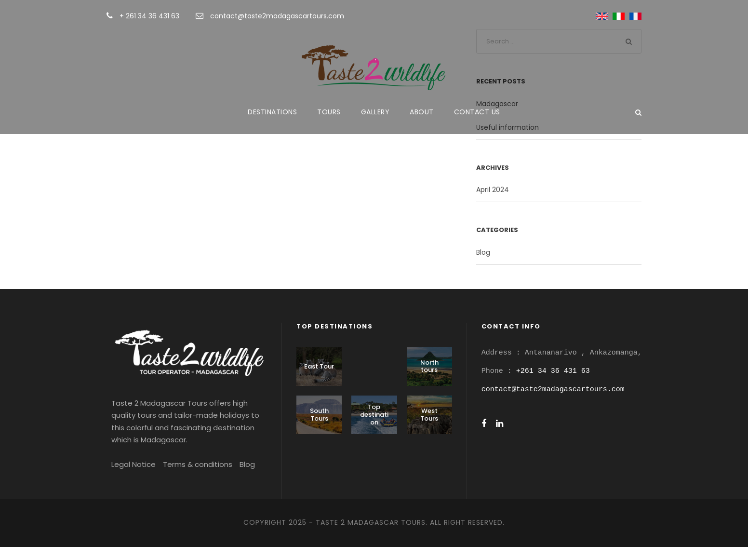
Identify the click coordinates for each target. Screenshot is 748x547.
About (422, 112)
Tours (329, 112)
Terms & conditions (197, 464)
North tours (429, 366)
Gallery (375, 112)
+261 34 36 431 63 (553, 371)
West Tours (429, 414)
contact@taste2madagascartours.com (277, 16)
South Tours (319, 414)
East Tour (319, 366)
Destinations (272, 112)
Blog (483, 252)
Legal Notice (133, 464)
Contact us (477, 112)
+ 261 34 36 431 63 (150, 16)
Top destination (374, 414)
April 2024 (492, 189)
